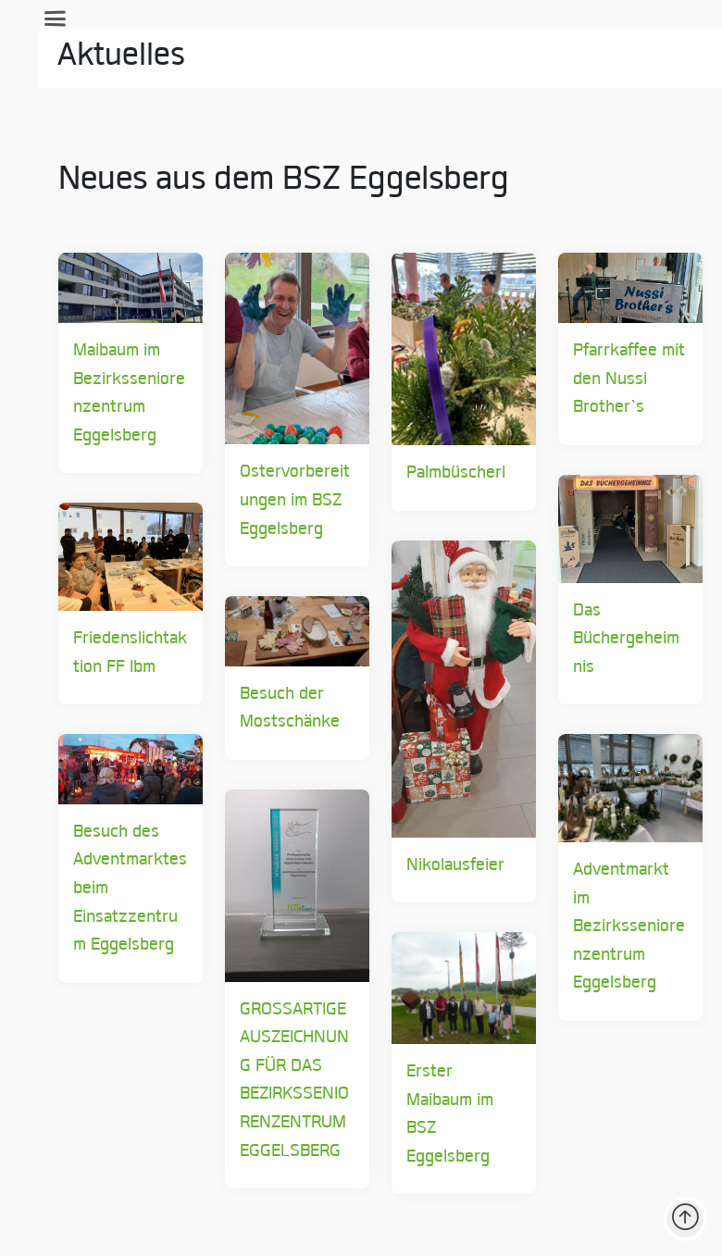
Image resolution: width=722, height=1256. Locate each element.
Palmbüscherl (440, 473)
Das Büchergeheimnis (610, 639)
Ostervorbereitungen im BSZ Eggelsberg (279, 500)
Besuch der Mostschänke (274, 709)
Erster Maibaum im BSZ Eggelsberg (434, 1115)
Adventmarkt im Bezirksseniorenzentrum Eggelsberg (613, 927)
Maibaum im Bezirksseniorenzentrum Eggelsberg (113, 394)
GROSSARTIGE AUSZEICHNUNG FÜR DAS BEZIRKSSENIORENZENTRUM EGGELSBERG (278, 1081)
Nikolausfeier (440, 865)
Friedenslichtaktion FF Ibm (114, 653)
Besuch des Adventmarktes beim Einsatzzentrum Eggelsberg (114, 889)
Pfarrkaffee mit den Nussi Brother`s (613, 379)
